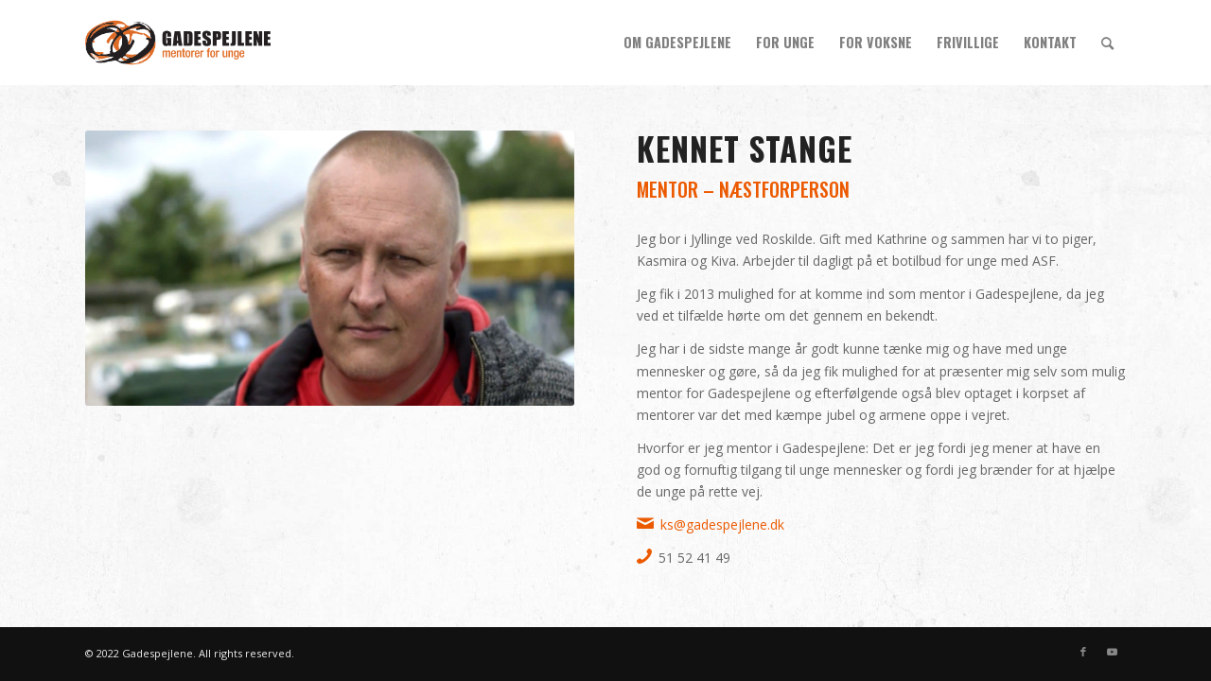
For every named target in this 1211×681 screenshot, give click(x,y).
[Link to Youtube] (1111, 651)
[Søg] (1107, 42)
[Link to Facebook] (1083, 651)
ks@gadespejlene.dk (722, 524)
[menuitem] (677, 42)
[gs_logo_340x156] (178, 42)
